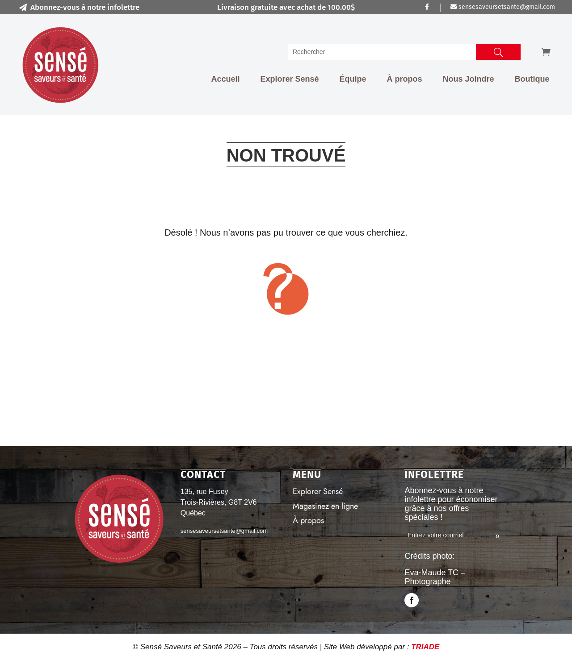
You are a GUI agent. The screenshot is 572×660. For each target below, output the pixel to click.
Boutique (532, 79)
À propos (404, 79)
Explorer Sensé (289, 79)
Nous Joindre (468, 79)
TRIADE (425, 647)
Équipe (353, 79)
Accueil (225, 79)
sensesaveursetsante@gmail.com (502, 7)
